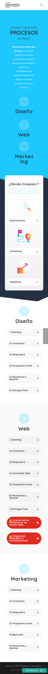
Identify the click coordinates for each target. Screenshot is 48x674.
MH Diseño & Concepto (29, 666)
